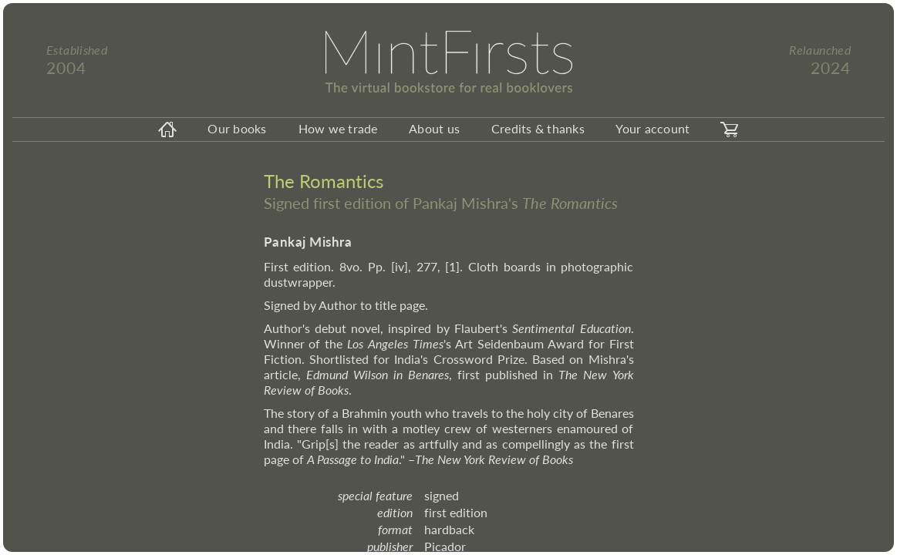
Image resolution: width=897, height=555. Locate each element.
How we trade (338, 128)
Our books (236, 128)
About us (434, 128)
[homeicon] (167, 129)
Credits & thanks (538, 128)
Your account (652, 128)
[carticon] (729, 129)
